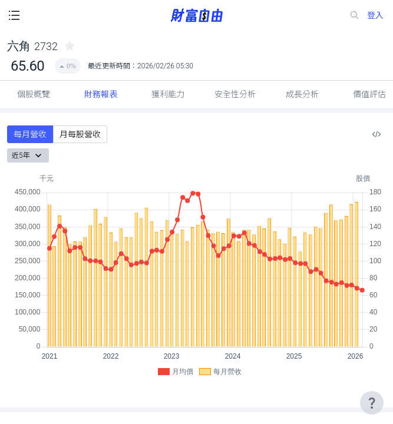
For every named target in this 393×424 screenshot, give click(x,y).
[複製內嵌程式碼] (376, 134)
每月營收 (30, 134)
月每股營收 (80, 134)
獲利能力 (167, 94)
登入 (375, 15)
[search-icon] (354, 15)
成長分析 (302, 94)
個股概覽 (33, 94)
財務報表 (100, 94)
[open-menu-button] (14, 15)
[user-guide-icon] (372, 403)
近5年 (28, 155)
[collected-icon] (69, 46)
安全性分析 (235, 94)
